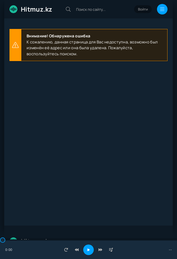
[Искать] (68, 9)
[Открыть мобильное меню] (162, 9)
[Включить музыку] (88, 250)
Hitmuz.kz (30, 9)
